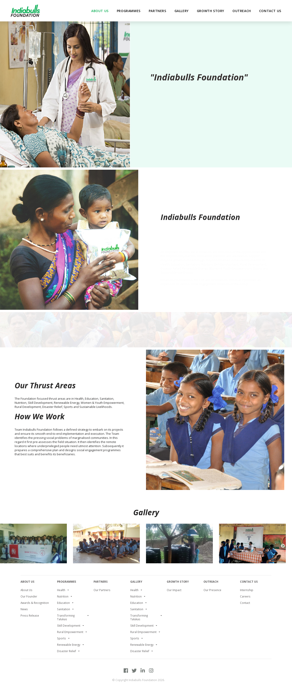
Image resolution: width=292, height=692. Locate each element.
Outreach (241, 11)
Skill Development (68, 625)
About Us (27, 581)
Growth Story (210, 11)
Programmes (129, 11)
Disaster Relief (66, 651)
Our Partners (102, 590)
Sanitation (63, 609)
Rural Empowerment (70, 632)
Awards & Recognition (35, 603)
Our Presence (212, 590)
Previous (7, 546)
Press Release (30, 615)
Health (61, 590)
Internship (246, 590)
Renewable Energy (68, 644)
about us (100, 11)
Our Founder (29, 596)
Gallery (182, 11)
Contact (245, 603)
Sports (61, 638)
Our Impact (174, 590)
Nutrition (62, 596)
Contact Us (270, 11)
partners (157, 11)
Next (283, 546)
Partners (101, 581)
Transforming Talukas (66, 617)
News (24, 609)
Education (63, 603)
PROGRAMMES (66, 581)
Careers (245, 596)
